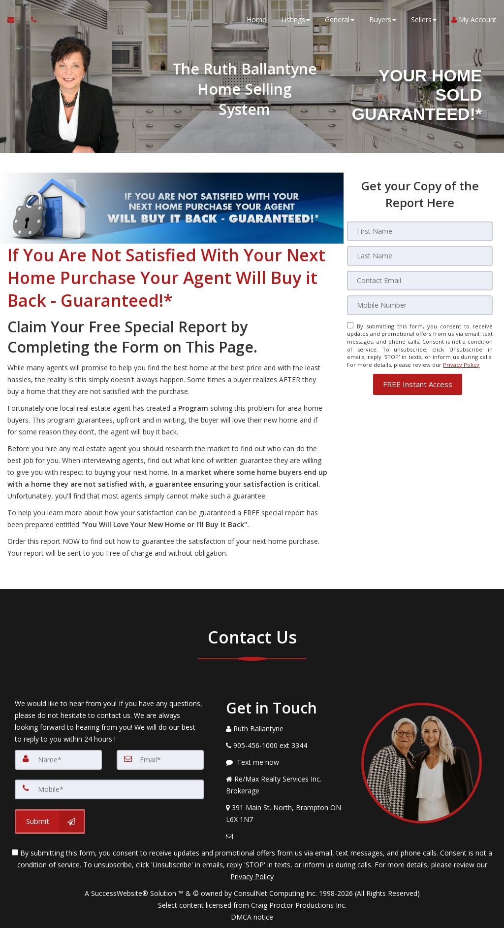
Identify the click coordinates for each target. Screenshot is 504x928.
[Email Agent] (15, 19)
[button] (417, 384)
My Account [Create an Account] (474, 19)
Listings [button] (295, 19)
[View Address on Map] (286, 813)
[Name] (58, 760)
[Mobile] (420, 305)
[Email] (420, 280)
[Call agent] (31, 19)
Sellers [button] (424, 19)
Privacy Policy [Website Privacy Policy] (461, 364)
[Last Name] (420, 256)
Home (256, 19)
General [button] (339, 19)
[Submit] (50, 821)
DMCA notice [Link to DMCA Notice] (252, 917)
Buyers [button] (382, 19)
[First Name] (420, 231)
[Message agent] (286, 762)
